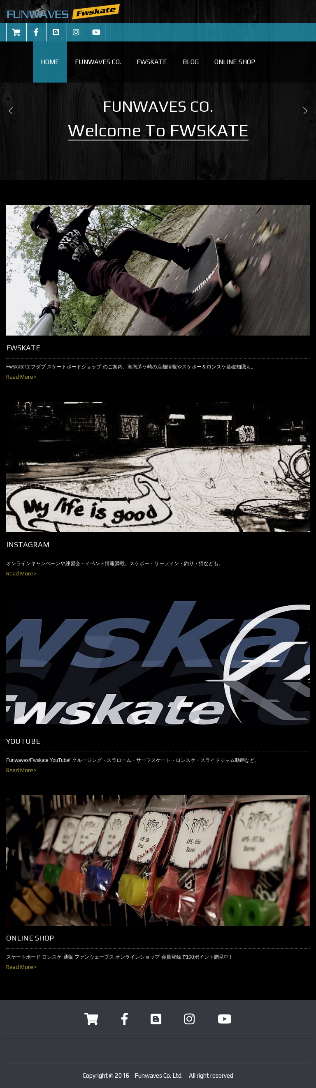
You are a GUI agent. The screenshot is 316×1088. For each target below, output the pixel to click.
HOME (50, 62)
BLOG (191, 62)
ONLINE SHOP (234, 62)
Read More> (21, 376)
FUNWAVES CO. (98, 62)
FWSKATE (152, 62)
